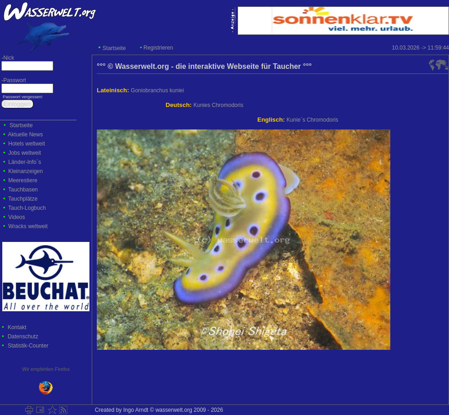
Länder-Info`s (24, 162)
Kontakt (17, 327)
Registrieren (158, 48)
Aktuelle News (25, 134)
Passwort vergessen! (21, 97)
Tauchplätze (23, 199)
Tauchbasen (23, 189)
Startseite (114, 48)
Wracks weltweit (28, 226)
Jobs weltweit (24, 153)
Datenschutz (23, 336)
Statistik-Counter (28, 345)
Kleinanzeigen (25, 171)
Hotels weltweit (26, 143)
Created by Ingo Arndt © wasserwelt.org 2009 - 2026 (157, 410)
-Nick (7, 58)
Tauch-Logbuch (27, 208)
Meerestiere (22, 180)
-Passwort (13, 80)
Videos (16, 217)
